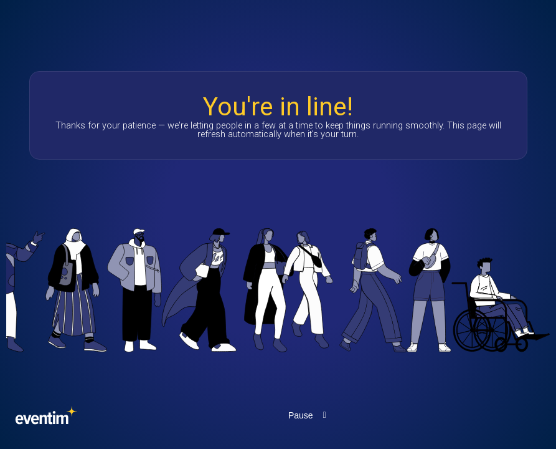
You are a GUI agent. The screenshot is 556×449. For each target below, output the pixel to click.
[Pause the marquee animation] (309, 415)
